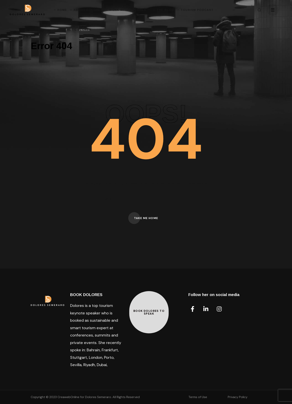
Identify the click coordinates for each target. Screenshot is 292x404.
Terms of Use (197, 397)
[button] (259, 10)
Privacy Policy (237, 397)
